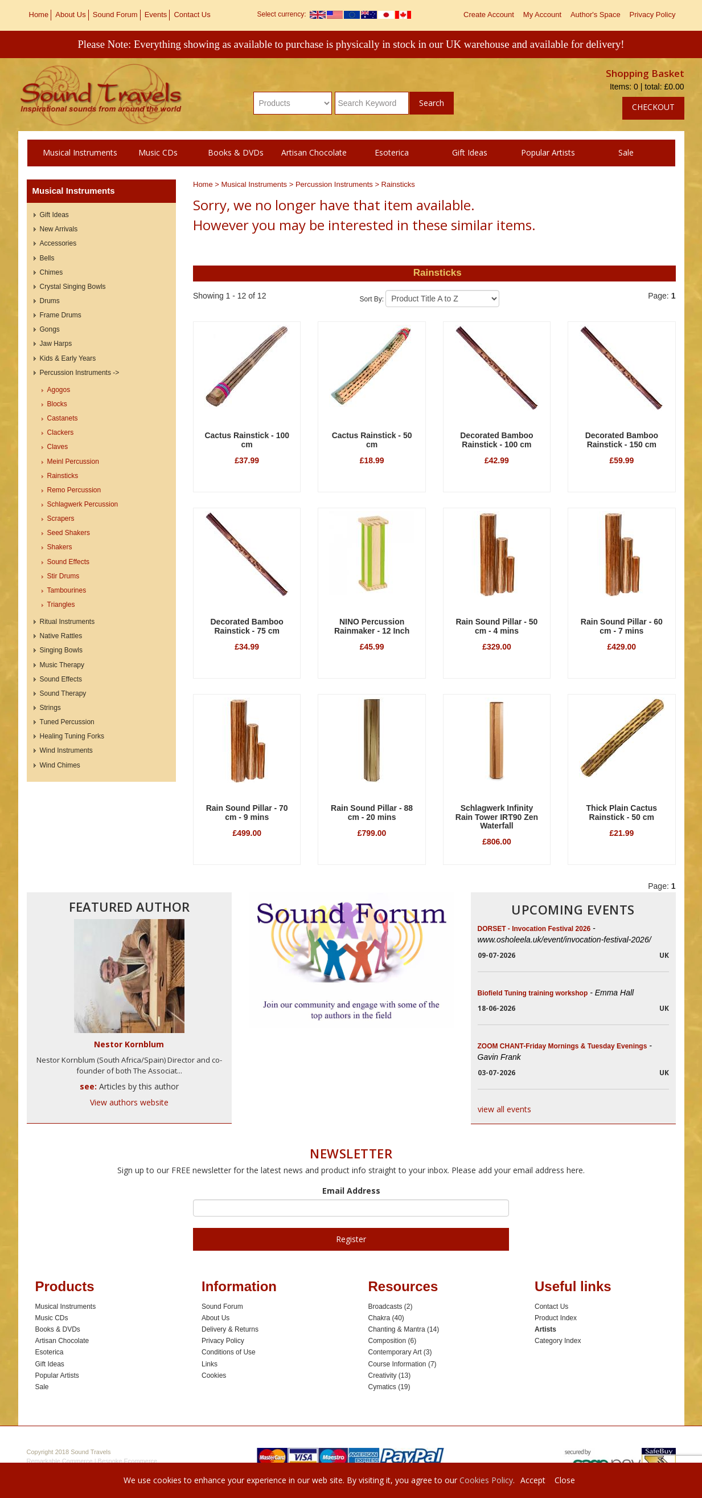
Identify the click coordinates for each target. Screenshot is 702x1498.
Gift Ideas (54, 215)
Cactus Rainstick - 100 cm (246, 439)
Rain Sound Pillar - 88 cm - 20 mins (372, 812)
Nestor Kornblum (129, 1044)
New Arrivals (59, 229)
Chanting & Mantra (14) (404, 1329)
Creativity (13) (389, 1375)
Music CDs (51, 1318)
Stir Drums (63, 576)
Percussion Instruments (335, 184)
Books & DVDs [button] (236, 152)
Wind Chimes (60, 765)
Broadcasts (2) (390, 1307)
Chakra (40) (386, 1318)
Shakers (59, 547)
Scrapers (61, 519)
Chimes (51, 272)
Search (431, 102)
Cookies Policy (486, 1480)
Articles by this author (139, 1086)
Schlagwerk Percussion (82, 504)
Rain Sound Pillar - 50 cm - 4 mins (496, 626)
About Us (70, 14)
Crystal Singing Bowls (73, 287)
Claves (57, 447)
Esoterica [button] (392, 152)
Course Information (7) (402, 1364)
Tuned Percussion (67, 722)
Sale (42, 1387)
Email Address (351, 1190)
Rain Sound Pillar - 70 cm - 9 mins (247, 812)
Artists (545, 1329)
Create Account (488, 14)
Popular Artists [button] (548, 152)
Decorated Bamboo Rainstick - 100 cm (496, 439)
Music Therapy (62, 665)
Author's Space (595, 14)
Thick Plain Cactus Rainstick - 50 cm (621, 812)
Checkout (653, 106)
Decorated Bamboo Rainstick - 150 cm (621, 439)
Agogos (59, 390)
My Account (542, 14)
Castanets (62, 418)
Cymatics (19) (389, 1387)
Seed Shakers (68, 533)
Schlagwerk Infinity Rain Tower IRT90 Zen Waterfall (496, 816)
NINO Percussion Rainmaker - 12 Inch (371, 626)
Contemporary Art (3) (400, 1352)
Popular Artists (57, 1375)
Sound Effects (68, 562)
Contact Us (192, 14)
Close (565, 1480)
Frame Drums (60, 315)
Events (156, 14)
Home (39, 14)
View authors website (129, 1102)
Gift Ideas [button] (469, 152)
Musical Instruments (255, 184)
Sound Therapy (63, 693)
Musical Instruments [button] (80, 152)
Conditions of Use (229, 1352)
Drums (50, 301)
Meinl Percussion (73, 462)
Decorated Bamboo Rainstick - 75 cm (247, 626)
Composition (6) (392, 1341)
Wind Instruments (66, 750)
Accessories (58, 243)
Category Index (558, 1341)
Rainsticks (398, 184)
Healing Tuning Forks (72, 736)
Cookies (214, 1375)
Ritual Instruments (67, 622)
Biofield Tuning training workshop (556, 993)
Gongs (50, 329)
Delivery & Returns (230, 1329)
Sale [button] (626, 152)
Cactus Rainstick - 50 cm (372, 439)
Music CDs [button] (158, 152)
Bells (47, 258)
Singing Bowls (61, 650)
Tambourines (67, 590)
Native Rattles (61, 636)
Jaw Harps (56, 344)
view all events (504, 1109)
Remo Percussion (74, 490)
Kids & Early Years (68, 358)
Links (209, 1364)
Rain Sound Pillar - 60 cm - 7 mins (622, 626)
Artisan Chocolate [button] (314, 152)
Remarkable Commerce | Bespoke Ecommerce (92, 1461)
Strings (50, 708)
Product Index (556, 1318)
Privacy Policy (653, 14)
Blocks (57, 404)
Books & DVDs (57, 1329)
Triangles (61, 605)
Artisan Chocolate (62, 1341)
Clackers (60, 432)
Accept (532, 1480)
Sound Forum (115, 14)
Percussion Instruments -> (80, 373)
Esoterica (49, 1352)
